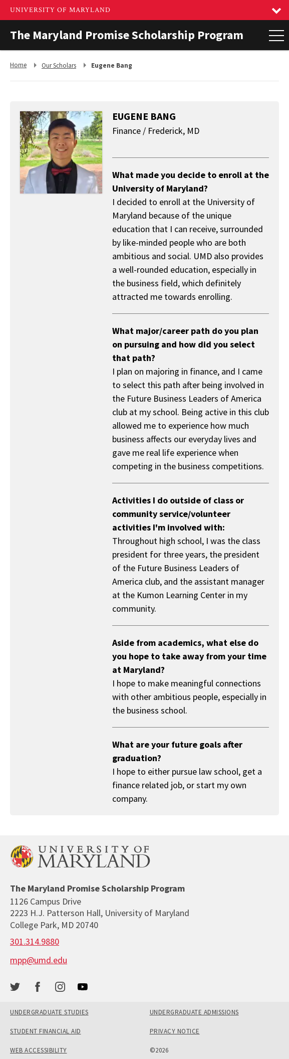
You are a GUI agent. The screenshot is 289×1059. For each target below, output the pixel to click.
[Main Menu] (276, 35)
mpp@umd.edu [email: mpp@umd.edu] (38, 960)
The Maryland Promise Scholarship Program (126, 35)
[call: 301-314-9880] (34, 941)
